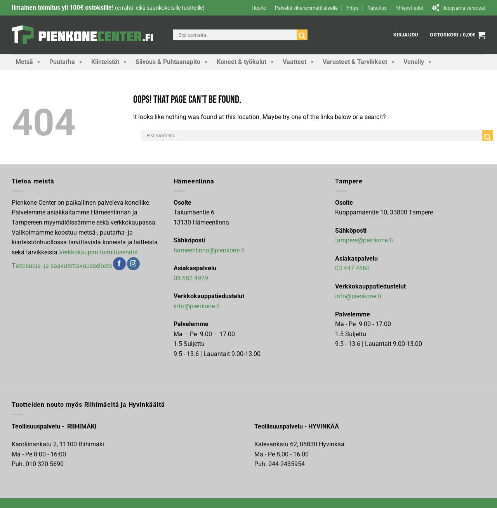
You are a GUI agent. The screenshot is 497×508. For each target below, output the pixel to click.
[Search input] (237, 34)
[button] (405, 35)
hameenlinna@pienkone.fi (209, 250)
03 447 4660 (352, 268)
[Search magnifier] (302, 35)
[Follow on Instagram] (133, 263)
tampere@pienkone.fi (364, 240)
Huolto (259, 8)
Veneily (418, 62)
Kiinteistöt (109, 62)
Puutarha (66, 62)
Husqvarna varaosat (458, 8)
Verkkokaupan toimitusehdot (98, 252)
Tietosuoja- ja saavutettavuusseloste (62, 266)
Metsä (29, 62)
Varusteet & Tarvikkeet (359, 62)
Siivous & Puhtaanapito (172, 62)
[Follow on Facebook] (119, 263)
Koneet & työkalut (246, 62)
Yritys (352, 8)
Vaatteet (299, 62)
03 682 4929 (191, 278)
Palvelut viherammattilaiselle (306, 8)
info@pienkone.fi (197, 306)
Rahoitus (377, 8)
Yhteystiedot (409, 8)
